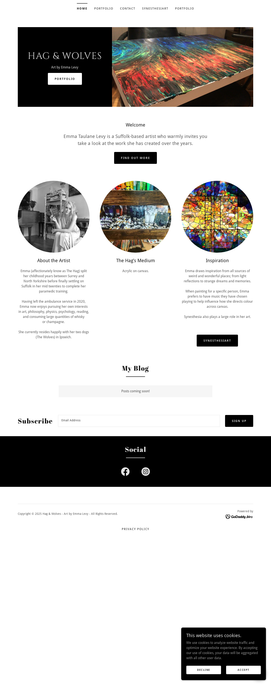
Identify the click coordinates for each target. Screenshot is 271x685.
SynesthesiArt (217, 340)
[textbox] (139, 421)
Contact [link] (127, 8)
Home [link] (82, 8)
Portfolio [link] (103, 8)
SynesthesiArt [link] (155, 8)
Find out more (135, 158)
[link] (65, 58)
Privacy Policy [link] (135, 529)
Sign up (239, 421)
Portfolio (65, 79)
